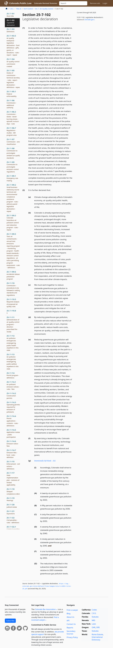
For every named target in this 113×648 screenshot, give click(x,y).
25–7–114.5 (13, 433)
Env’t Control (28, 9)
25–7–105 (13, 78)
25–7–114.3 (13, 407)
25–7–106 (11, 104)
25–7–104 (13, 62)
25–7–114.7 (12, 453)
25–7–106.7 (12, 131)
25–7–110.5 (13, 303)
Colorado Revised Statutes (45, 3)
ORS (98, 627)
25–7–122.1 (13, 528)
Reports (70, 627)
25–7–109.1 (12, 178)
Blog (68, 613)
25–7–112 (13, 343)
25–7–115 (13, 465)
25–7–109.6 (13, 275)
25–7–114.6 (13, 443)
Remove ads (95, 3)
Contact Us (71, 624)
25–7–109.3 (13, 222)
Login (105, 3)
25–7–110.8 (11, 312)
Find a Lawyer (72, 610)
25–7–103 (10, 30)
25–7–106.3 (13, 118)
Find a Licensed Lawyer (45, 618)
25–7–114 (13, 375)
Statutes (95, 617)
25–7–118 (13, 491)
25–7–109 (13, 167)
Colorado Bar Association (45, 609)
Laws (94, 624)
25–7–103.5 (13, 45)
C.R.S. (12, 9)
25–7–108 (13, 153)
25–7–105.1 (11, 93)
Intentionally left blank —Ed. (45, 461)
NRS (93, 620)
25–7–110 (13, 289)
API (68, 620)
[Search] (73, 3)
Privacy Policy (72, 637)
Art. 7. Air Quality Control (44, 9)
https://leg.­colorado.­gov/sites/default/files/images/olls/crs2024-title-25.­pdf (46, 586)
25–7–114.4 (13, 421)
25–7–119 (10, 499)
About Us (70, 617)
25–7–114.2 (11, 395)
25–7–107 (13, 141)
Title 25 (18, 9)
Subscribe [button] (10, 620)
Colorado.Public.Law (20, 3)
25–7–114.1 (13, 385)
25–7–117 (13, 479)
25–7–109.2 (13, 198)
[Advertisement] (91, 39)
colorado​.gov (89, 20)
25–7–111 (13, 324)
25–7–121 (11, 512)
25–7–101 (10, 14)
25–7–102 (11, 22)
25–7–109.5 (13, 251)
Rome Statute (97, 634)
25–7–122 (13, 520)
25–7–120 (12, 505)
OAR (93, 627)
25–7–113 (13, 361)
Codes (94, 610)
